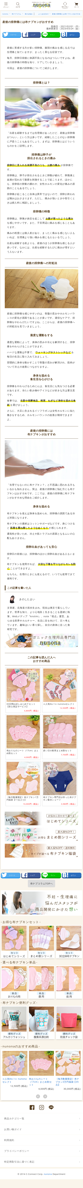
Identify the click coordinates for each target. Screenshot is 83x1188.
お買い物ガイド (13, 1129)
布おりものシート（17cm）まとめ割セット (40, 1081)
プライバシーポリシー (16, 1150)
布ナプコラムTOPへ (41, 883)
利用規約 (9, 1140)
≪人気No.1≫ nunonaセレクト (14, 1080)
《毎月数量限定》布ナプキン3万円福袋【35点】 (67, 1081)
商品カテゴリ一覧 (14, 1118)
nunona (48, 1174)
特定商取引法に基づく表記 (19, 1161)
